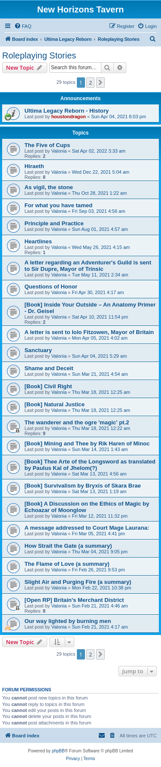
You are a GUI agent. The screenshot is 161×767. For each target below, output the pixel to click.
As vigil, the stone (48, 187)
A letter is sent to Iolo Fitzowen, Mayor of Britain (89, 332)
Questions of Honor (50, 286)
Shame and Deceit (48, 368)
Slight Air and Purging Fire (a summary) (77, 582)
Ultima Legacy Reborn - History (66, 110)
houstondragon (68, 116)
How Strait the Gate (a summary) (68, 546)
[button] (100, 82)
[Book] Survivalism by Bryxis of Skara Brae (82, 485)
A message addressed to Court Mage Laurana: (86, 528)
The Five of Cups (47, 145)
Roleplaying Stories (39, 55)
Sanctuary (38, 350)
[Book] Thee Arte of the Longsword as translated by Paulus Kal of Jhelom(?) (89, 464)
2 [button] (90, 82)
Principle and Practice (54, 223)
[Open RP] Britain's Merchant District (74, 600)
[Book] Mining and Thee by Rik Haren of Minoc (87, 443)
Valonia (59, 150)
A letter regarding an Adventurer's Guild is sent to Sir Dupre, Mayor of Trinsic (87, 265)
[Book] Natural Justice (54, 404)
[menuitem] (22, 26)
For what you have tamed (58, 205)
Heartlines (38, 241)
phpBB (58, 751)
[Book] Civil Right (48, 386)
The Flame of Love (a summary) (66, 564)
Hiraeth (34, 166)
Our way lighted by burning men (67, 621)
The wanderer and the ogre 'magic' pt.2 (76, 422)
